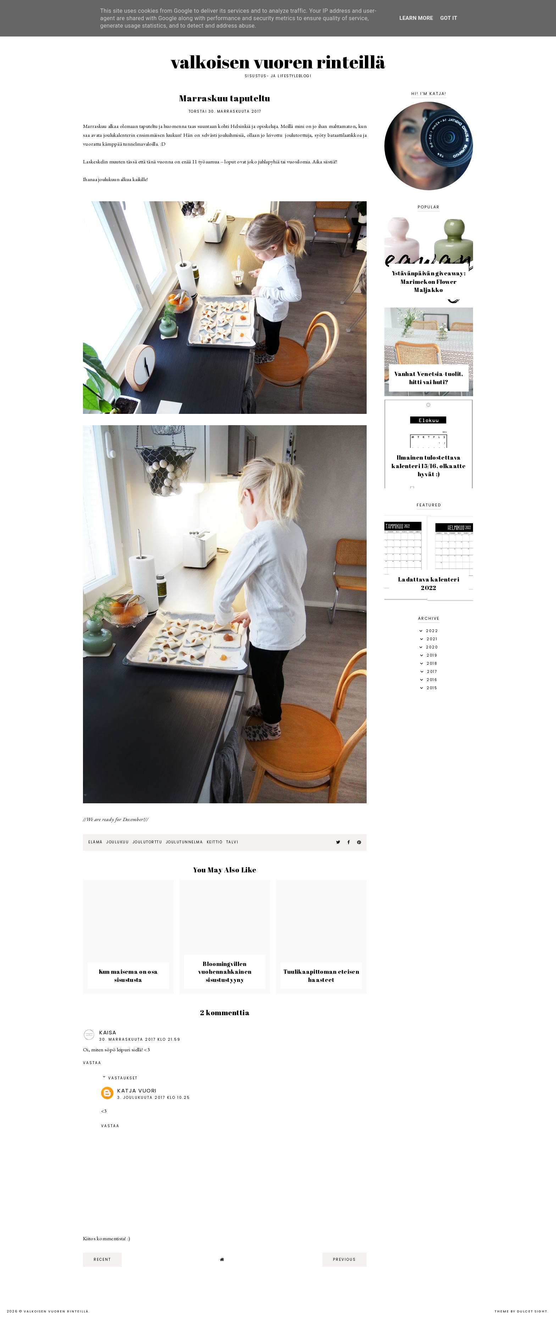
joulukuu (117, 842)
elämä (95, 842)
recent (102, 1259)
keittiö (215, 842)
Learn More (416, 18)
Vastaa (92, 1063)
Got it (448, 18)
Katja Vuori (137, 1090)
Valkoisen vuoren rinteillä (278, 62)
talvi (232, 842)
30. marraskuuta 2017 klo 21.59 (139, 1039)
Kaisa (108, 1032)
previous (344, 1259)
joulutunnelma (184, 842)
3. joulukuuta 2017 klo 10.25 (153, 1097)
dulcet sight (532, 1311)
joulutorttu (147, 842)
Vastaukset (123, 1078)
